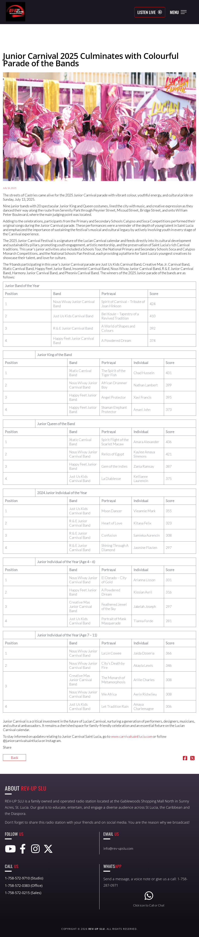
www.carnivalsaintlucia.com (131, 736)
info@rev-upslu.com (118, 848)
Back (14, 757)
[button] (149, 12)
